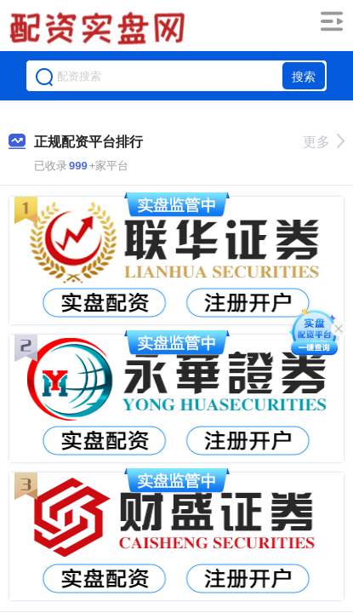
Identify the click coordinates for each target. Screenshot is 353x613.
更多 (323, 142)
